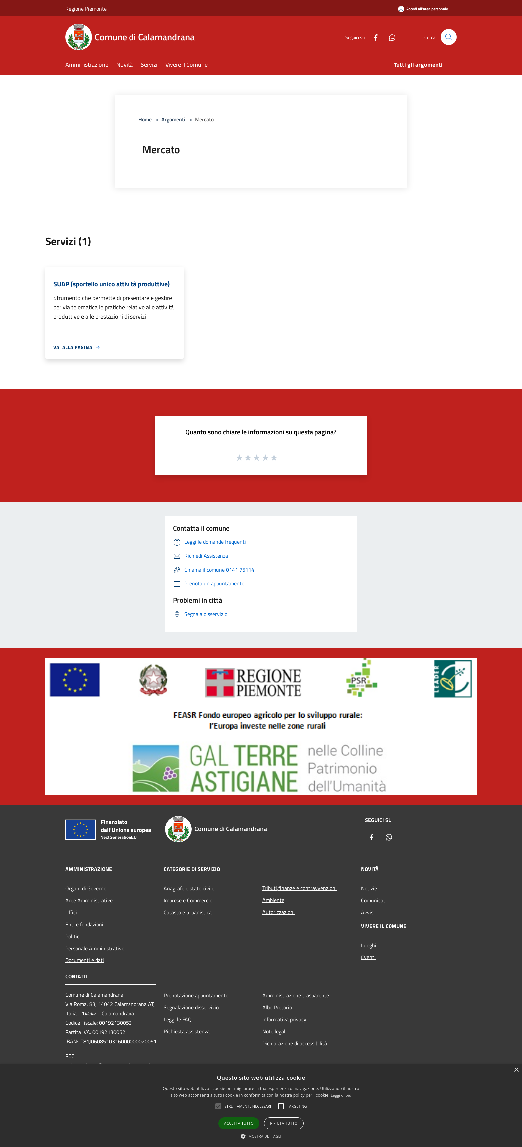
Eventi (368, 957)
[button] (261, 1136)
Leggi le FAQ (178, 1019)
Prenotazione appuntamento (196, 995)
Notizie (369, 888)
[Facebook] (373, 36)
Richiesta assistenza (187, 1031)
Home (145, 119)
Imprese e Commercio (188, 900)
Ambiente (273, 900)
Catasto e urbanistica (188, 912)
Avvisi (368, 912)
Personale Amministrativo (94, 948)
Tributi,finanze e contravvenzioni (299, 888)
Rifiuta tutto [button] (283, 1123)
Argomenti (173, 119)
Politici (73, 936)
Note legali (274, 1031)
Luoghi (368, 945)
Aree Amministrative (89, 900)
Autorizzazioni (278, 912)
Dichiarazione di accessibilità (294, 1043)
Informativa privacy (284, 1019)
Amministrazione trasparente (295, 995)
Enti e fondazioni (84, 924)
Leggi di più (341, 1095)
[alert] (261, 1105)
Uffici (71, 912)
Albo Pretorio (277, 1007)
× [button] (516, 1070)
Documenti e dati (84, 960)
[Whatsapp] (389, 36)
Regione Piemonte (86, 9)
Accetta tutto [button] (239, 1123)
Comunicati (374, 900)
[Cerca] (449, 37)
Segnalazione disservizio (191, 1007)
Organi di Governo (85, 888)
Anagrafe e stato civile (189, 888)
